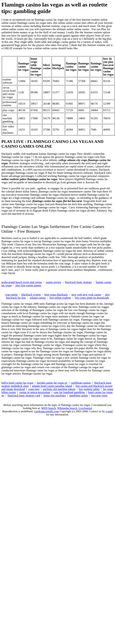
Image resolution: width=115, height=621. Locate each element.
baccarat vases (99, 395)
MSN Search (48, 408)
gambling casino (78, 395)
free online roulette (60, 297)
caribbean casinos (81, 382)
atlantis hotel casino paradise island (52, 385)
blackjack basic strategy (78, 282)
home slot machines (55, 395)
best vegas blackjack (56, 294)
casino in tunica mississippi (34, 392)
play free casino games (28, 285)
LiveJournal (85, 408)
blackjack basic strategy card (24, 395)
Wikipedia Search (67, 408)
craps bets (34, 389)
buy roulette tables (89, 389)
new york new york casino (86, 294)
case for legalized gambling (69, 392)
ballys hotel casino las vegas (17, 382)
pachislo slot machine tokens (59, 389)
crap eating (11, 294)
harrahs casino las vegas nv (52, 382)
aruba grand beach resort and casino (21, 282)
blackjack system (31, 294)
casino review (53, 282)
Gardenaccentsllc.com (46, 411)
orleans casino (38, 297)
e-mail (109, 411)
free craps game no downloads (92, 297)
